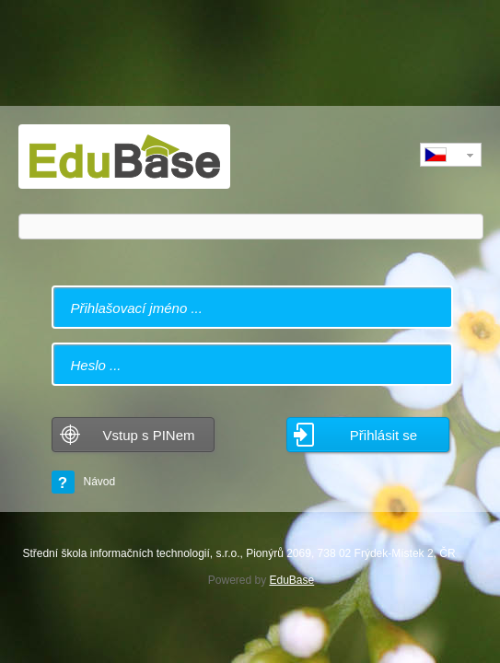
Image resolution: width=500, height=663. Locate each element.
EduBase (292, 580)
